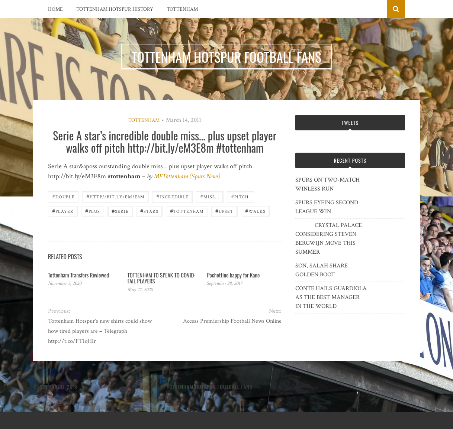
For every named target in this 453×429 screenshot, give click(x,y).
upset (224, 211)
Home (55, 9)
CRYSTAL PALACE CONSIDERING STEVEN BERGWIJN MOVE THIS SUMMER (328, 238)
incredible (172, 196)
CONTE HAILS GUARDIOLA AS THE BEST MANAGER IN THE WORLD (331, 297)
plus (92, 211)
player (63, 211)
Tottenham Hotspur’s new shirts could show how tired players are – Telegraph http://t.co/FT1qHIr (100, 331)
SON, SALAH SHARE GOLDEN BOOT (321, 270)
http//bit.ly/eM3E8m (115, 196)
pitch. (240, 196)
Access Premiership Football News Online (232, 321)
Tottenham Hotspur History (114, 9)
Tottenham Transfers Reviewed (78, 275)
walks (255, 211)
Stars (149, 211)
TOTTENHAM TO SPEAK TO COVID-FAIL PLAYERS (162, 278)
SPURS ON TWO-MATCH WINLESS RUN (327, 184)
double (63, 196)
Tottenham (182, 9)
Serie (120, 211)
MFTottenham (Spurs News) (187, 176)
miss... (209, 196)
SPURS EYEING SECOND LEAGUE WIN (326, 207)
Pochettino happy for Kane (233, 275)
